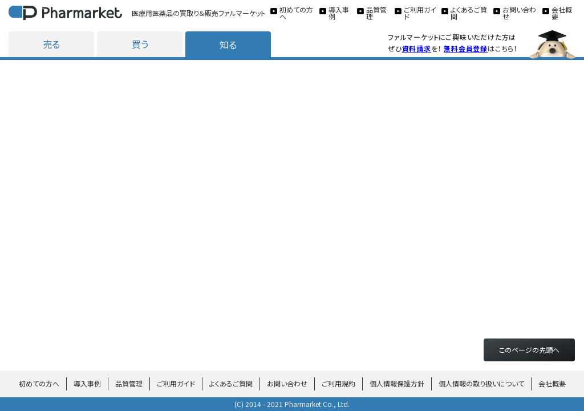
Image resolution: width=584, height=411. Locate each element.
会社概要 (552, 383)
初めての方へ (39, 383)
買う (140, 44)
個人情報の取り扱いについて (481, 383)
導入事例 (87, 383)
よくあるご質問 (231, 383)
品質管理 (129, 383)
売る (51, 44)
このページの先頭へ (529, 349)
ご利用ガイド (176, 383)
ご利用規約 (338, 383)
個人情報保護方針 (397, 383)
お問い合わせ (287, 383)
